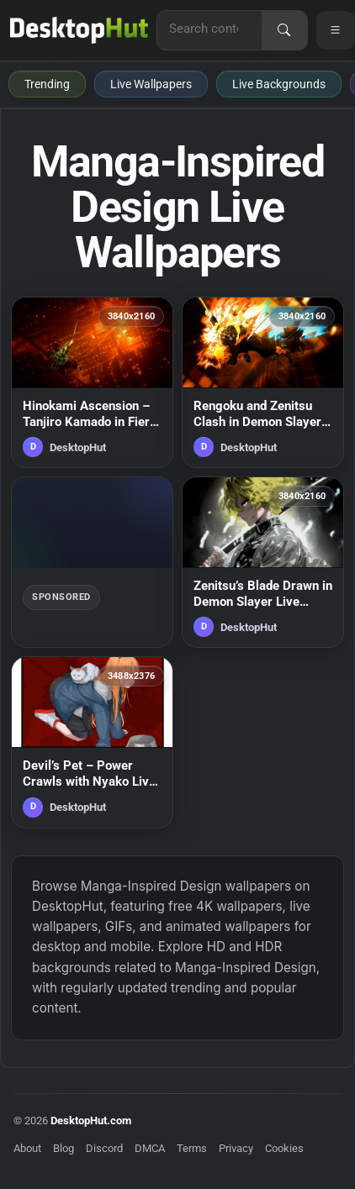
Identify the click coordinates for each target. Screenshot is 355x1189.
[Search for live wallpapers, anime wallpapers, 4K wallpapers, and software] (209, 28)
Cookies (284, 1148)
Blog (63, 1148)
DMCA (150, 1148)
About (27, 1148)
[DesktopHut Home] (79, 30)
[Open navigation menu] (335, 30)
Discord (104, 1148)
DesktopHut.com (90, 1120)
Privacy (236, 1148)
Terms (192, 1148)
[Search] (284, 30)
